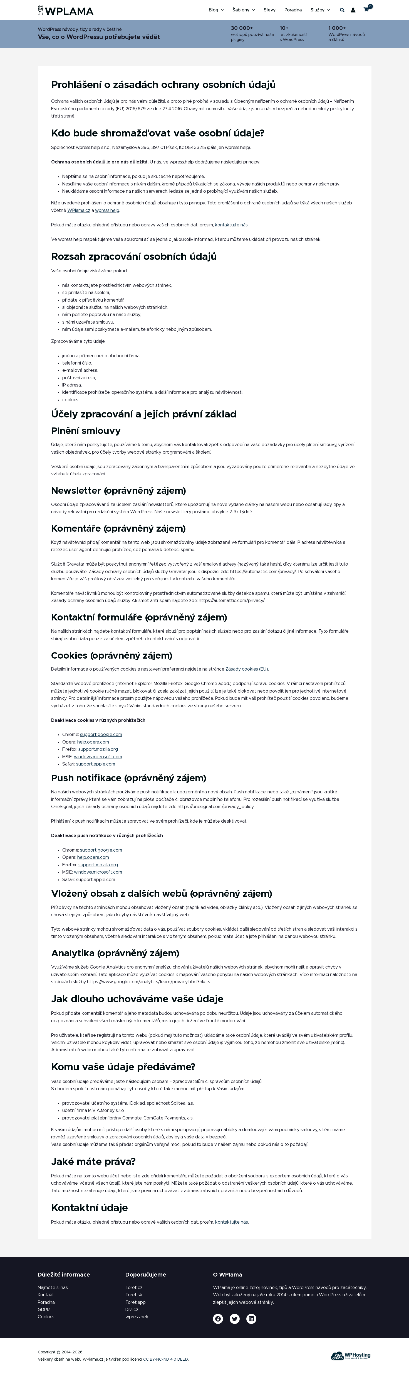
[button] (221, 10)
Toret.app (135, 1302)
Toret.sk (133, 1295)
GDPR (44, 1309)
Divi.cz (131, 1309)
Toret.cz (134, 1287)
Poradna (46, 1302)
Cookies (46, 1317)
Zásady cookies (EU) (246, 669)
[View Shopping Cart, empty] (366, 10)
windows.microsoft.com (98, 757)
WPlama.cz (78, 210)
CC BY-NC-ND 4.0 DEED (165, 1359)
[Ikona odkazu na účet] (353, 10)
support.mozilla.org (98, 749)
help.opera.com (93, 742)
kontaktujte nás (231, 225)
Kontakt (46, 1295)
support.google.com (101, 734)
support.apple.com (95, 764)
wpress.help (107, 210)
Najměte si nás (53, 1287)
